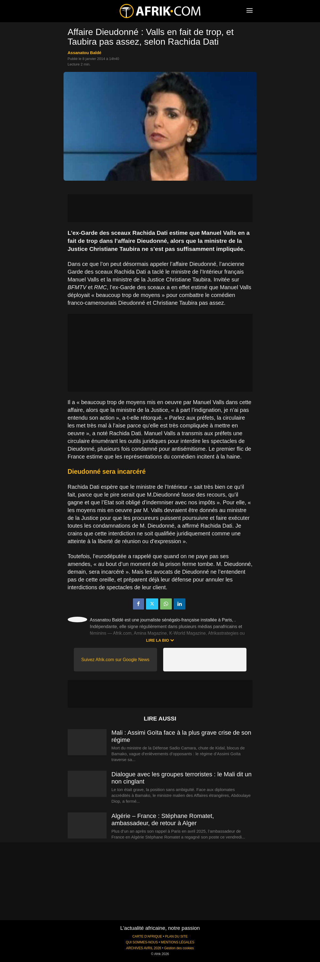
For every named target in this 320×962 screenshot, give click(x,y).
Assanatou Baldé (85, 52)
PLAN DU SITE (176, 936)
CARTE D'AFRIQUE (147, 936)
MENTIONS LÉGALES (177, 942)
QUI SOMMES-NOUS (142, 942)
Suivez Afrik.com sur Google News (115, 659)
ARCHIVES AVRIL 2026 (143, 948)
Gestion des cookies (179, 948)
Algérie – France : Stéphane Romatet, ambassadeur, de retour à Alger (163, 819)
